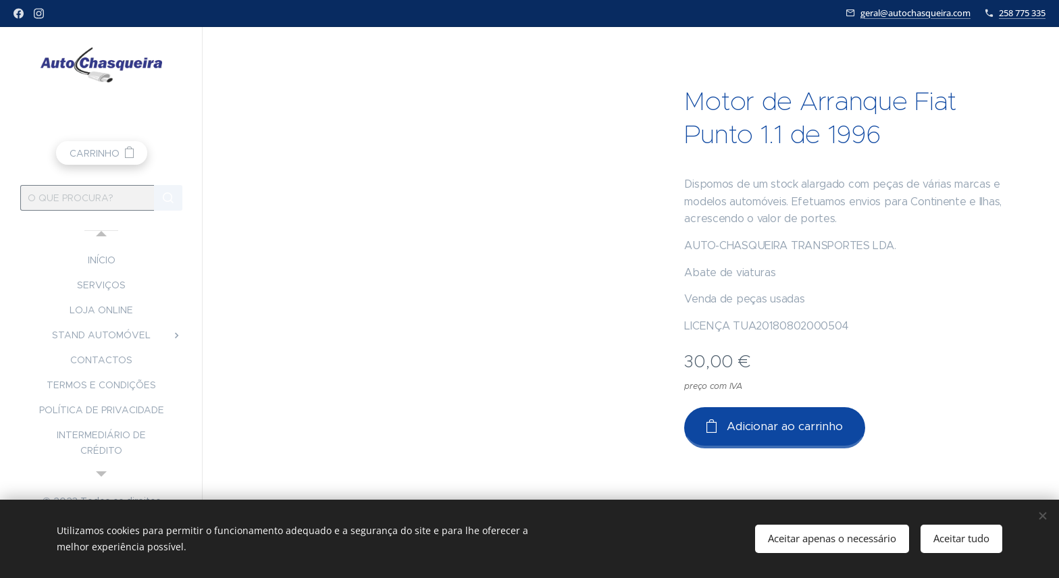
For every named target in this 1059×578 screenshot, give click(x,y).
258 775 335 (1022, 13)
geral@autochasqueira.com (915, 13)
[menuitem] (101, 260)
